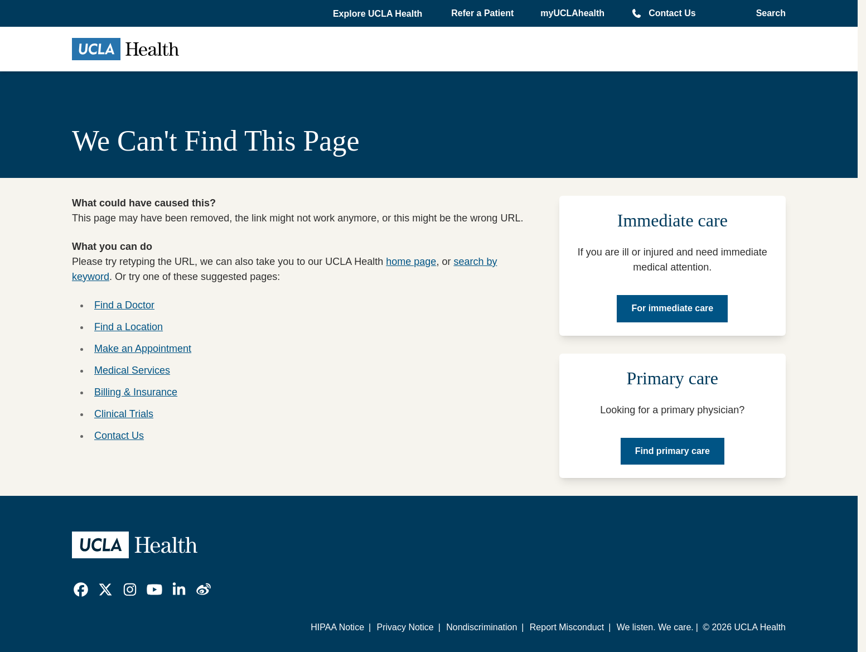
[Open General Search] (767, 13)
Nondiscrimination (481, 627)
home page (411, 261)
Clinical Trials (123, 413)
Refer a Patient (482, 13)
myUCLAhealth (572, 13)
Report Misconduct (567, 627)
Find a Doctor (124, 305)
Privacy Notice (404, 627)
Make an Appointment (142, 348)
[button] (378, 14)
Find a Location (128, 326)
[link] (81, 589)
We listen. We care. (655, 627)
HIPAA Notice (337, 627)
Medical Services (132, 370)
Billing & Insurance (135, 392)
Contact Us (672, 13)
